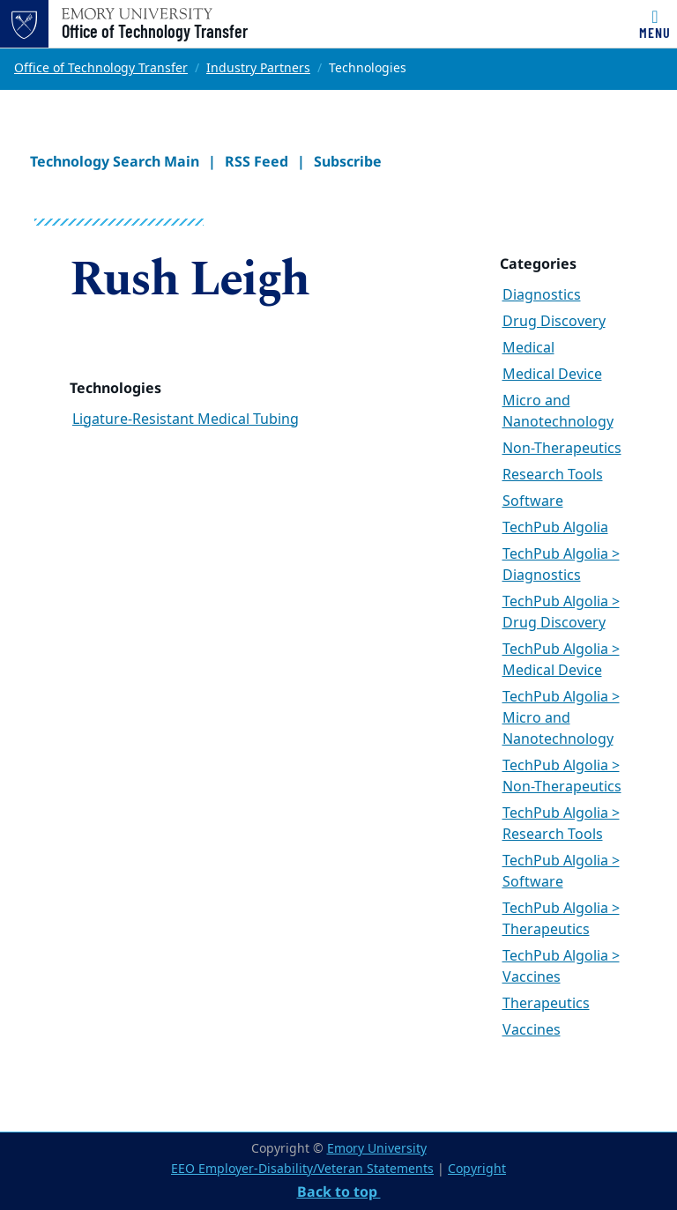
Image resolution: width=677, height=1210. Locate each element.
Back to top (339, 1191)
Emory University (377, 1148)
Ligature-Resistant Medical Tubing (185, 419)
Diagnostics (541, 295)
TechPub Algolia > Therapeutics (561, 919)
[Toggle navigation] (655, 24)
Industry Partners (258, 68)
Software (532, 501)
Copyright (477, 1169)
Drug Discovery (554, 321)
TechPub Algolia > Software (561, 871)
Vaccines (531, 1030)
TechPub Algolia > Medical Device (561, 660)
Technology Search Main (114, 161)
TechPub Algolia (555, 527)
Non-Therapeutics (561, 448)
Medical (528, 348)
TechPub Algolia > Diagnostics (561, 565)
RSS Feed (256, 161)
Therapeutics (546, 1003)
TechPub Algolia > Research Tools (561, 824)
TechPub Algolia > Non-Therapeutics (561, 776)
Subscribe (348, 161)
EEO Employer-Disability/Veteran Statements (302, 1169)
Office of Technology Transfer (155, 31)
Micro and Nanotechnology (558, 411)
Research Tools (552, 475)
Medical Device (552, 374)
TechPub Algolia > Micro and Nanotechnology (561, 718)
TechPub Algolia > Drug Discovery (561, 612)
